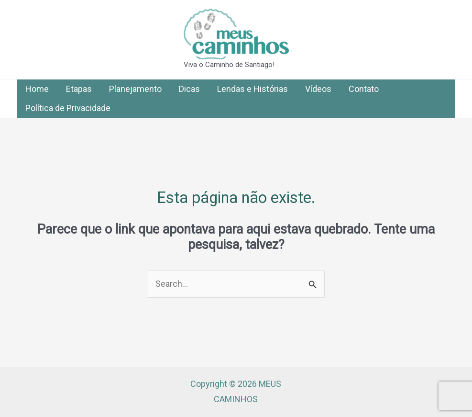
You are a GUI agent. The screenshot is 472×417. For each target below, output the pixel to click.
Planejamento (135, 89)
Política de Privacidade (67, 108)
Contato (364, 89)
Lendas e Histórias (252, 89)
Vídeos (318, 89)
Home (37, 89)
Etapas (79, 89)
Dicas (189, 89)
